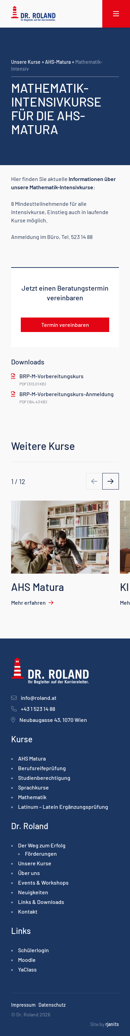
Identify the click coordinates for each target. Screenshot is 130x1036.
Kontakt (27, 911)
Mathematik (32, 797)
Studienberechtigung (44, 777)
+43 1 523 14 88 (38, 708)
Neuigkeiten (33, 892)
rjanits (112, 1024)
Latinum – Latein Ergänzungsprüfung (63, 806)
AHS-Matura (58, 62)
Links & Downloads (41, 901)
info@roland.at (39, 697)
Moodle (27, 959)
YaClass (27, 969)
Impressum (23, 1005)
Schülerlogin (33, 950)
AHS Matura (32, 758)
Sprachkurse (33, 787)
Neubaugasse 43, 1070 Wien (53, 719)
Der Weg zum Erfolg (42, 845)
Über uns (29, 872)
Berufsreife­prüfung (42, 768)
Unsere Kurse (26, 62)
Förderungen (41, 853)
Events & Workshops (43, 882)
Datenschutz (52, 1005)
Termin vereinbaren (65, 324)
